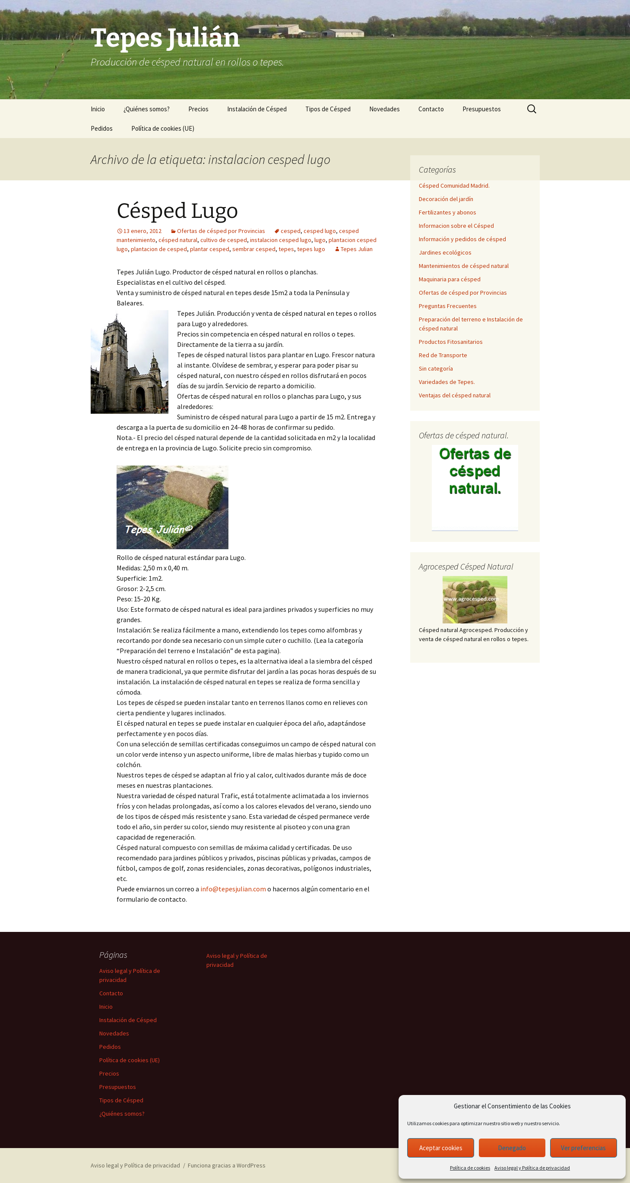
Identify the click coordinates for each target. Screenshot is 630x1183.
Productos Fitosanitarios (451, 342)
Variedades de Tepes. (447, 382)
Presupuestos (481, 109)
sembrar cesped (253, 249)
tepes (286, 249)
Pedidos (102, 128)
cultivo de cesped (223, 240)
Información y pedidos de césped (462, 239)
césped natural (177, 240)
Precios (198, 109)
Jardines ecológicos (445, 252)
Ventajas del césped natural (455, 395)
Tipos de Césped (328, 109)
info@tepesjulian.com (233, 888)
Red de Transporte (443, 355)
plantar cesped (209, 249)
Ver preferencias (583, 1148)
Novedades (384, 109)
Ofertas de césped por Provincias (221, 231)
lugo (320, 240)
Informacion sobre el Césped (456, 226)
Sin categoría (436, 368)
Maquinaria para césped (450, 279)
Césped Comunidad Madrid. (454, 185)
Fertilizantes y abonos (447, 212)
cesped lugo (320, 231)
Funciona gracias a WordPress (227, 1165)
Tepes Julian (357, 249)
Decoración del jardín (446, 199)
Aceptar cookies (440, 1148)
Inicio (98, 109)
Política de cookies (470, 1167)
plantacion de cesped (159, 249)
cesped (291, 231)
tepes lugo (311, 249)
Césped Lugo (177, 210)
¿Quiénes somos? (146, 109)
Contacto (431, 109)
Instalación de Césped (257, 109)
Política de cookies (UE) (162, 128)
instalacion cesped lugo (280, 240)
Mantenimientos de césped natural (464, 266)
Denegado (512, 1148)
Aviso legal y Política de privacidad (532, 1167)
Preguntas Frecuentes (448, 306)
